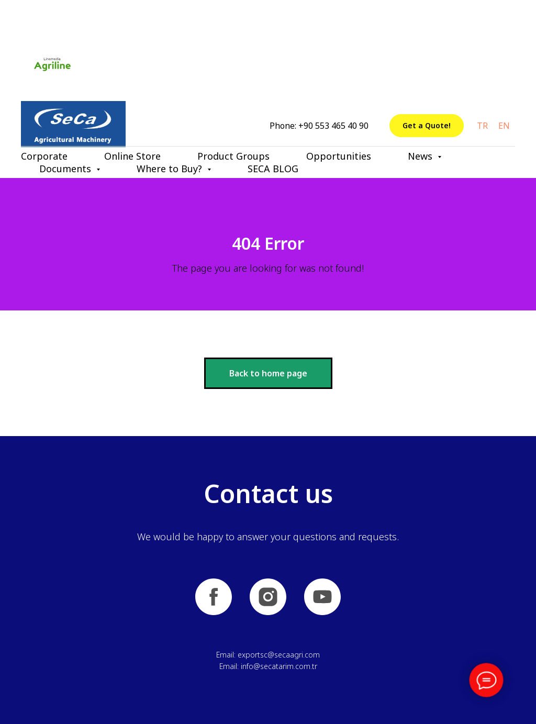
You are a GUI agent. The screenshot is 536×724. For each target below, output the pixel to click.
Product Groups (233, 156)
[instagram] (268, 596)
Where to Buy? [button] (171, 168)
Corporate (44, 156)
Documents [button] (66, 168)
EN (504, 125)
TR (482, 125)
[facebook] (213, 596)
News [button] (421, 156)
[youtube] (322, 596)
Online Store (132, 156)
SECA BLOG (273, 168)
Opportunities (338, 156)
